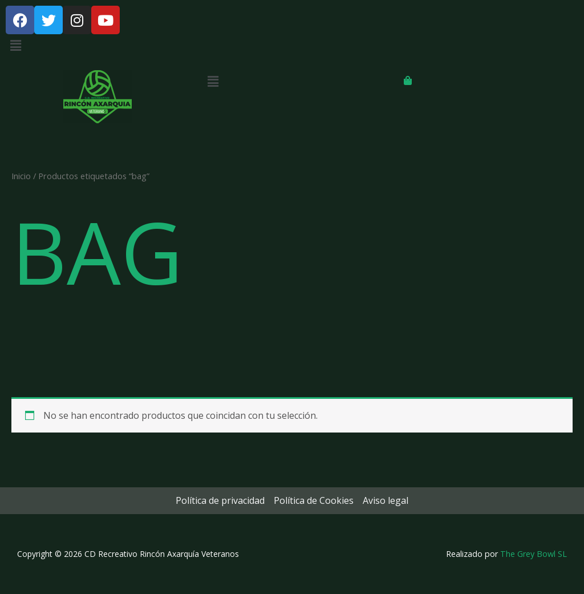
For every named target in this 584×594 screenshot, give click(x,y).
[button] (292, 45)
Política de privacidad (220, 500)
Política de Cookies (314, 500)
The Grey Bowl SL (533, 553)
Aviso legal (385, 500)
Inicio (21, 175)
